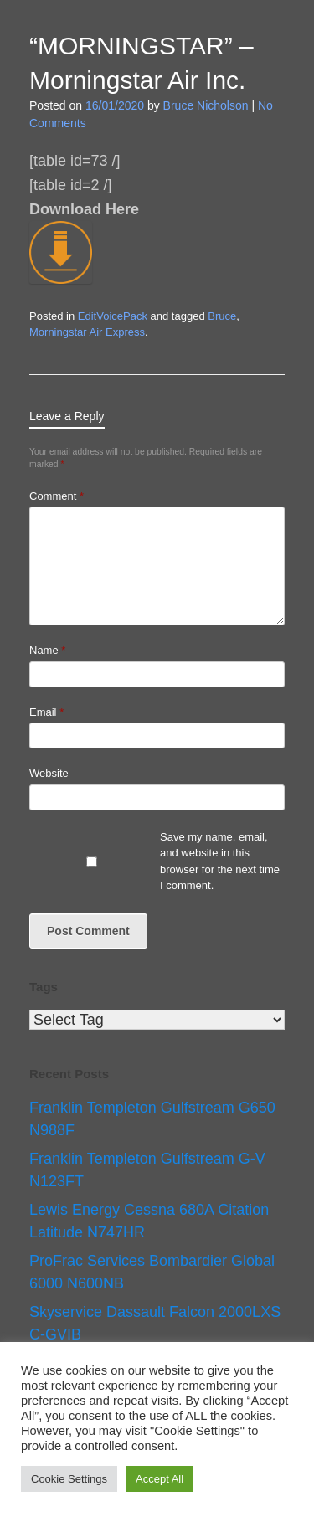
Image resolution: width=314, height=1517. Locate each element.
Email (46, 712)
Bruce (222, 316)
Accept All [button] (159, 1479)
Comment (56, 496)
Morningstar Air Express (87, 332)
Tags (43, 987)
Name (47, 650)
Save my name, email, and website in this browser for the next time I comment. (220, 861)
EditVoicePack (112, 316)
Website (49, 773)
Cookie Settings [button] (69, 1479)
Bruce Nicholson (206, 105)
